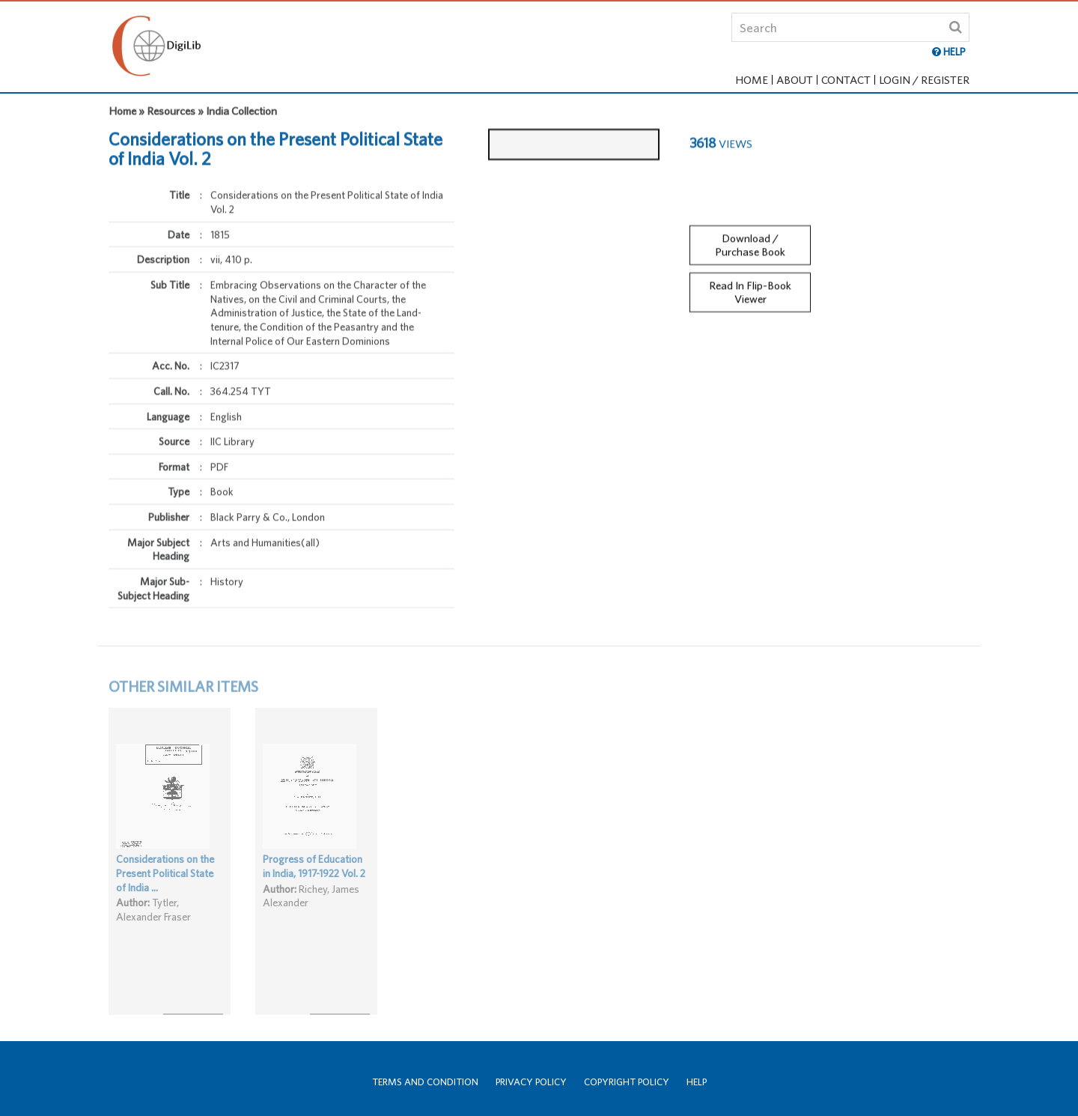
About (794, 80)
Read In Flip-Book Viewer (750, 284)
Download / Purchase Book (750, 237)
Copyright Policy (626, 1082)
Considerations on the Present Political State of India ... (165, 887)
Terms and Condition (425, 1082)
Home (751, 80)
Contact (846, 80)
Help (696, 1082)
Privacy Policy (531, 1082)
